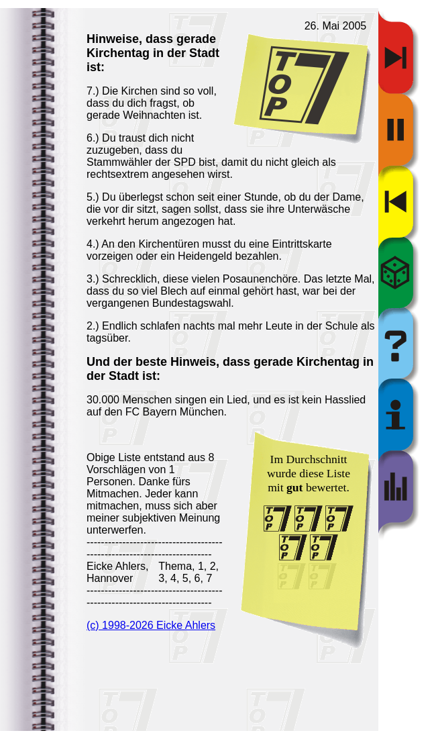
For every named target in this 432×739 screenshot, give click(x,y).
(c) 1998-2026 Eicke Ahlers (151, 625)
